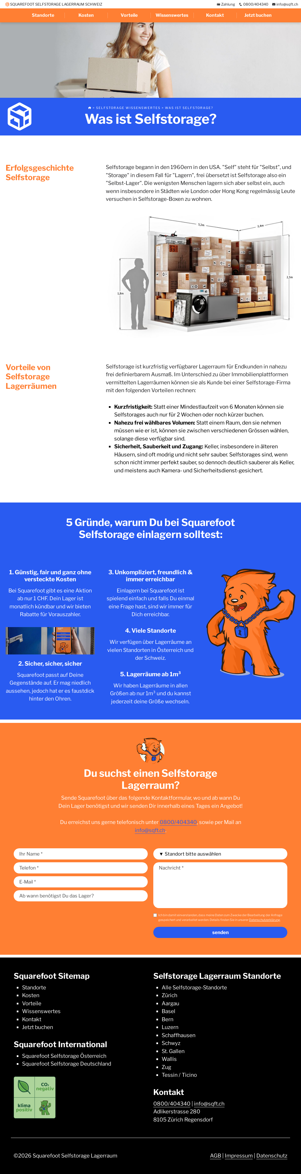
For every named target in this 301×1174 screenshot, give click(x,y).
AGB (215, 1155)
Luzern (170, 1027)
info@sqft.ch (285, 4)
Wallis (169, 1059)
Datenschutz (271, 1155)
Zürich (169, 995)
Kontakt (215, 15)
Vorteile (129, 15)
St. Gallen (173, 1051)
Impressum (239, 1155)
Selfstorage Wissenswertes (128, 108)
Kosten (86, 15)
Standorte (43, 15)
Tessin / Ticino (179, 1075)
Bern (167, 1019)
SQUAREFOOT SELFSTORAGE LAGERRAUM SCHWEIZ (54, 4)
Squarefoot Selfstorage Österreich (64, 1056)
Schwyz (171, 1043)
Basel (168, 1011)
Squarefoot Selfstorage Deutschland (66, 1064)
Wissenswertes (172, 15)
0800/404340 (253, 4)
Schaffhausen (178, 1035)
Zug (166, 1067)
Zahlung (226, 4)
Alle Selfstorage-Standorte (194, 987)
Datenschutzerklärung (264, 920)
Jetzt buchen (258, 15)
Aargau (170, 1003)
